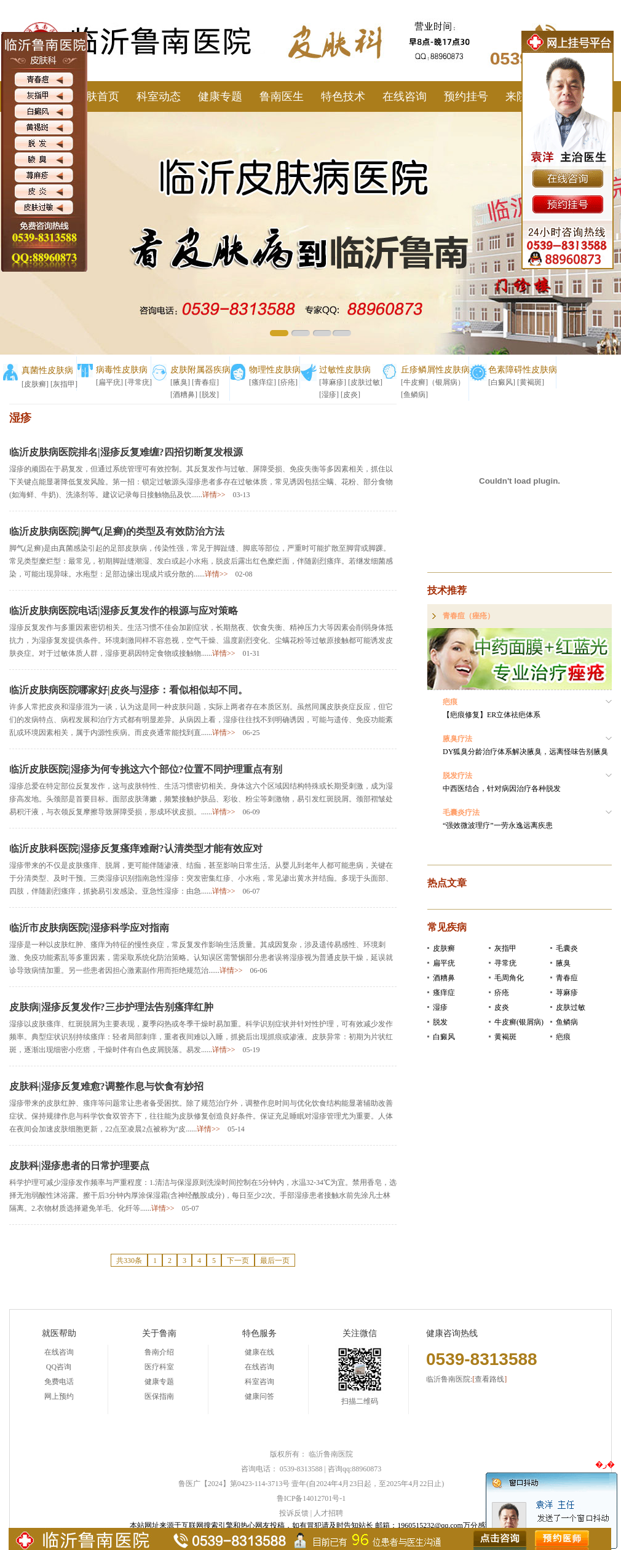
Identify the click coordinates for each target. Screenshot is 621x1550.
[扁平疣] (109, 382)
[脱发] (209, 394)
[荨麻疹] (332, 382)
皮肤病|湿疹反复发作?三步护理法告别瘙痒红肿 (111, 1007)
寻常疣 (505, 963)
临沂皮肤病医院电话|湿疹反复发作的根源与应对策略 (123, 610)
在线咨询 (404, 96)
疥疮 (501, 992)
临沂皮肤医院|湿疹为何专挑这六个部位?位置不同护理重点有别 (145, 769)
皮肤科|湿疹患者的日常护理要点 (79, 1165)
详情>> (214, 494)
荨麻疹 (567, 992)
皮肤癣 (444, 948)
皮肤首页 (97, 96)
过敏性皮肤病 (345, 369)
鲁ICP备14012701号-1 (311, 1498)
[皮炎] (350, 394)
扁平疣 (444, 963)
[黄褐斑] (530, 382)
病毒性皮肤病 (122, 369)
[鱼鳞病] (414, 394)
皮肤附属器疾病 (200, 369)
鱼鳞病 (567, 1022)
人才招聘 (328, 1513)
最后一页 (275, 1260)
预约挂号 (466, 96)
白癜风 (444, 1037)
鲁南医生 (281, 96)
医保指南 (159, 1396)
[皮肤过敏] (365, 382)
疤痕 (563, 1037)
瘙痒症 (444, 992)
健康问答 (259, 1396)
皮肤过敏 (570, 1007)
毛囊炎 (567, 948)
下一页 (238, 1260)
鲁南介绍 (159, 1352)
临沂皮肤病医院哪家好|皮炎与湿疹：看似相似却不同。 (128, 690)
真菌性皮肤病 (47, 370)
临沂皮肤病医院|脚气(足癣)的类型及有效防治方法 (116, 531)
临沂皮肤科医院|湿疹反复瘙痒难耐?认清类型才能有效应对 (136, 848)
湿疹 (440, 1007)
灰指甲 (505, 948)
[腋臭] (180, 382)
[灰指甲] (63, 384)
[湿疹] (329, 394)
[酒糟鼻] (183, 394)
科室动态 (158, 96)
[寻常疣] (138, 382)
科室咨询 (259, 1381)
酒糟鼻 (444, 978)
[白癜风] (501, 382)
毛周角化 (509, 978)
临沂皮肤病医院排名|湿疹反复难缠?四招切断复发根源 (126, 452)
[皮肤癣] (35, 384)
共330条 (129, 1260)
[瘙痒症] (262, 382)
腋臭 (563, 963)
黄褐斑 (505, 1037)
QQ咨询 (58, 1367)
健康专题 (220, 96)
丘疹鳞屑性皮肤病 (435, 369)
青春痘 (567, 978)
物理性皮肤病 (275, 369)
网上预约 (59, 1396)
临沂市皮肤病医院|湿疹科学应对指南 (89, 928)
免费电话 (59, 1381)
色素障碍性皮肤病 (522, 369)
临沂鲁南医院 (331, 1454)
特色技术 (343, 96)
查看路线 (489, 1379)
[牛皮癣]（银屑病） (433, 382)
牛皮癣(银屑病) (519, 1022)
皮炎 (501, 1007)
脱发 (440, 1022)
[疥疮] (288, 382)
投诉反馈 (294, 1513)
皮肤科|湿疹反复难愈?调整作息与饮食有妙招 (106, 1086)
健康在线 (259, 1352)
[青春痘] (205, 382)
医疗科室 (159, 1367)
